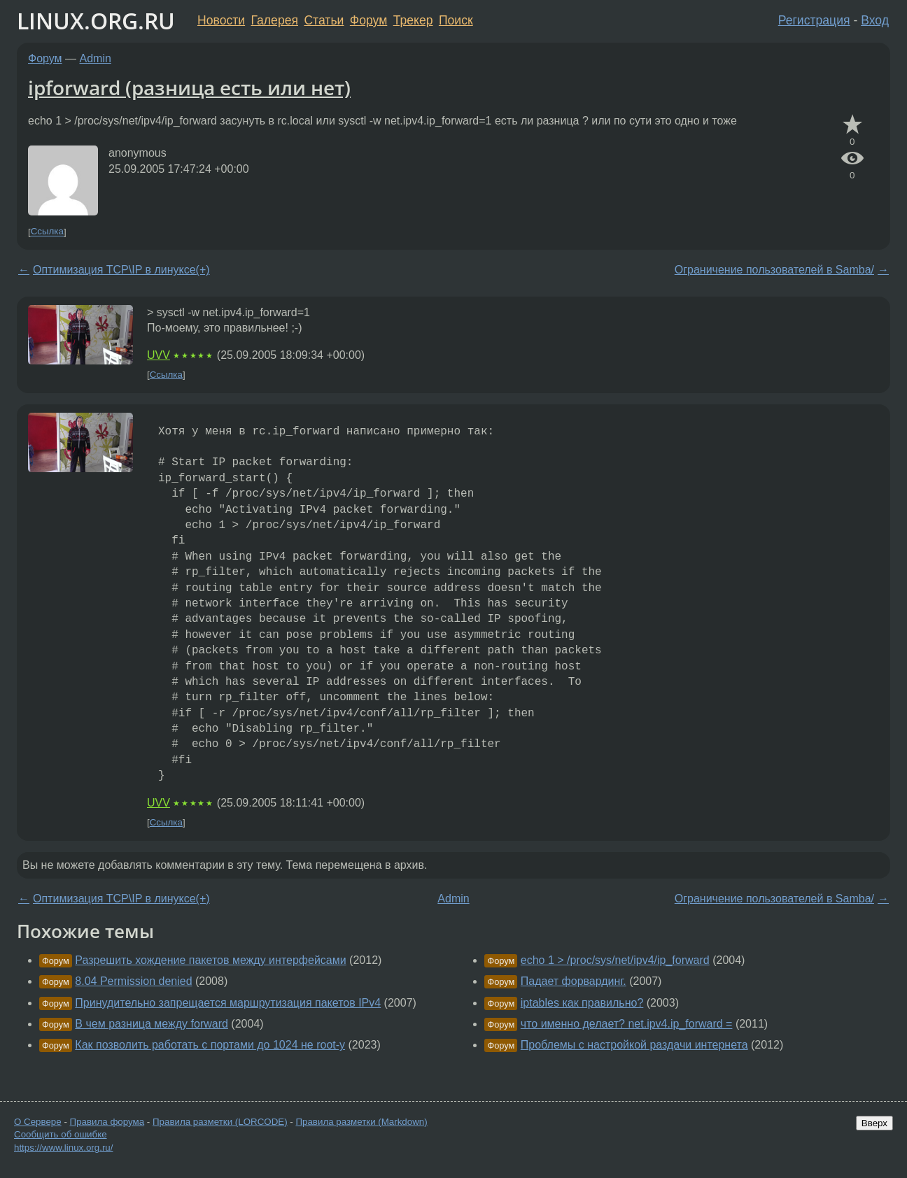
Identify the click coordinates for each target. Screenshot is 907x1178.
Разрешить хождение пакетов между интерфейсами (210, 960)
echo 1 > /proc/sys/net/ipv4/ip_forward (615, 960)
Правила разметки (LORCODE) (220, 1121)
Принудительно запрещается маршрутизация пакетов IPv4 (228, 1003)
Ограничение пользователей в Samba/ (774, 270)
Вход (875, 20)
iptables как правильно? (582, 1003)
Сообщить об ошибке (60, 1134)
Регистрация (814, 20)
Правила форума (107, 1121)
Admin (95, 58)
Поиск (456, 20)
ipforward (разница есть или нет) (189, 87)
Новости (221, 20)
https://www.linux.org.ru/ (63, 1147)
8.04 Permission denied (133, 981)
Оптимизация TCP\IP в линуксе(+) (121, 270)
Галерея (274, 20)
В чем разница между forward (151, 1024)
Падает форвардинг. (573, 981)
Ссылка (47, 232)
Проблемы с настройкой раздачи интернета (634, 1045)
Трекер (413, 20)
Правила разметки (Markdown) (361, 1121)
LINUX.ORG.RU (96, 21)
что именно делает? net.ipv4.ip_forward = (627, 1024)
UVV (158, 355)
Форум (368, 20)
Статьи (324, 20)
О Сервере (38, 1121)
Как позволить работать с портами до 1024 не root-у (210, 1045)
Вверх (874, 1123)
